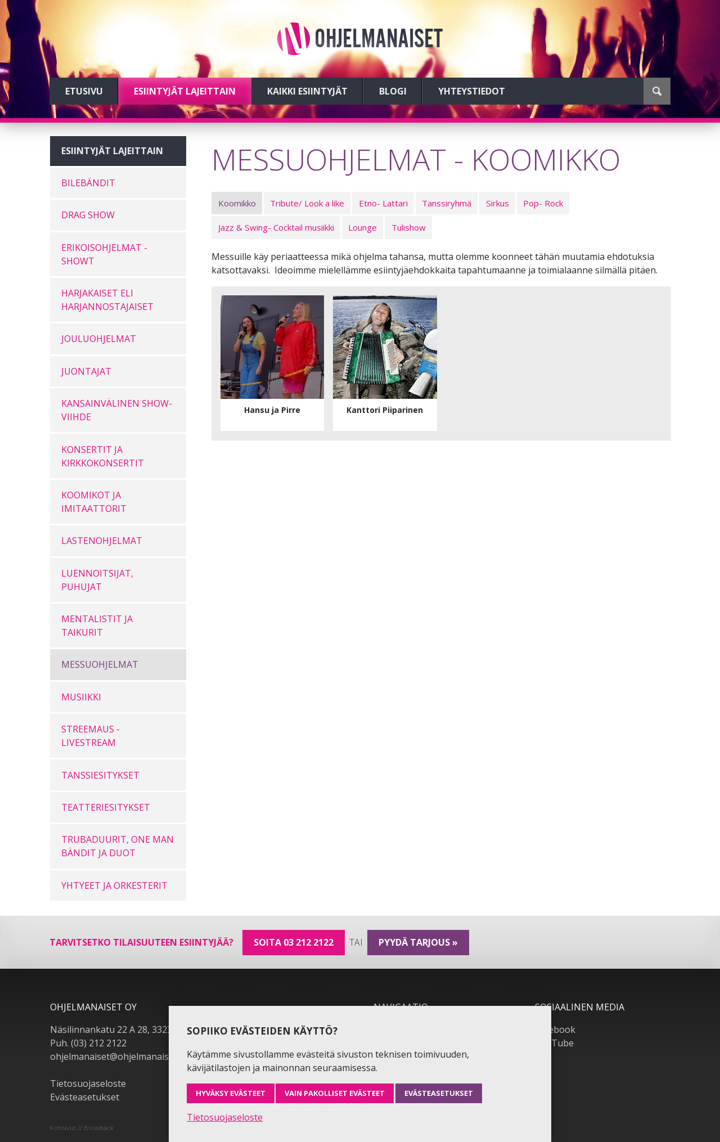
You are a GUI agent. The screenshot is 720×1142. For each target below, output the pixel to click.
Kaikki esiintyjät (307, 91)
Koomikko (237, 203)
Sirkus (497, 203)
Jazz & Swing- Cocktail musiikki (276, 227)
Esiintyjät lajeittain (185, 91)
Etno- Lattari (383, 203)
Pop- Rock (543, 203)
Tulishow (409, 227)
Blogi (393, 91)
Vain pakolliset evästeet (335, 1093)
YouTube (554, 1043)
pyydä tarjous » (418, 942)
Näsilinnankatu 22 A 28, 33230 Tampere (134, 1029)
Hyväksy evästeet (231, 1093)
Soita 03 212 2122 (294, 942)
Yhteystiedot (471, 91)
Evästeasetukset (84, 1097)
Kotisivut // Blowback (82, 1127)
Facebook (555, 1029)
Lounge (362, 227)
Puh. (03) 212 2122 (88, 1043)
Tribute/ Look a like (307, 203)
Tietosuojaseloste (88, 1083)
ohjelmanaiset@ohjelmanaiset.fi (117, 1056)
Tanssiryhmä (446, 203)
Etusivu (84, 91)
